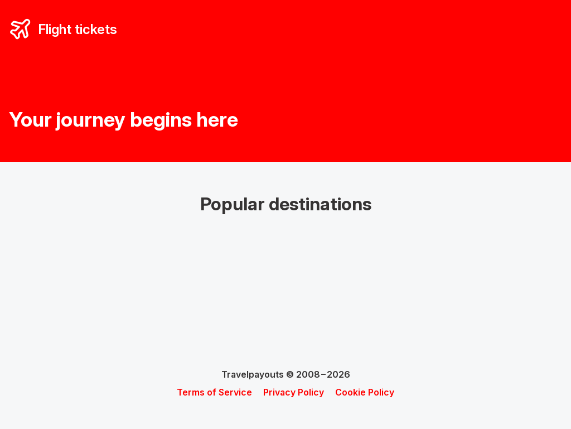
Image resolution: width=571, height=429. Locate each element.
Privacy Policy (293, 392)
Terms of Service (214, 392)
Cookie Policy (364, 392)
